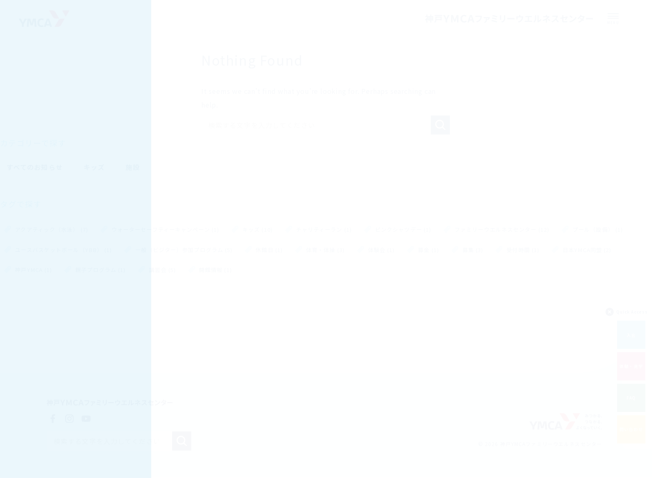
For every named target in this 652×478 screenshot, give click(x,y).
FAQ (631, 396)
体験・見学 (631, 364)
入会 (631, 333)
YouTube (86, 419)
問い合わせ (631, 427)
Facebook (53, 419)
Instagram (69, 419)
